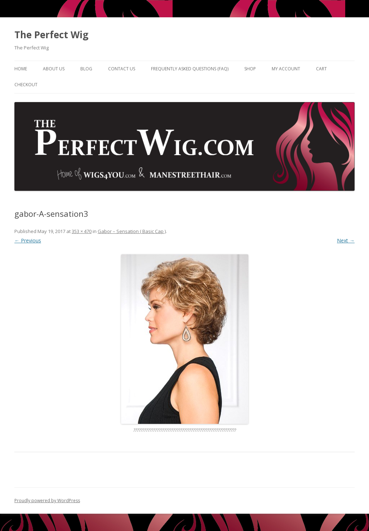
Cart (321, 69)
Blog (86, 69)
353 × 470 (82, 231)
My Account (286, 69)
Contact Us (121, 69)
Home (20, 69)
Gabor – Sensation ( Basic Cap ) (132, 231)
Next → (346, 240)
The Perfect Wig (51, 34)
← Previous (27, 240)
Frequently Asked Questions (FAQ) (189, 69)
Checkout (25, 85)
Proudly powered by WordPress (47, 500)
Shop (250, 69)
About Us (54, 69)
